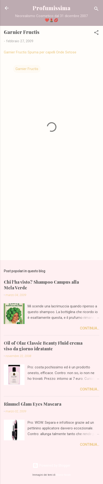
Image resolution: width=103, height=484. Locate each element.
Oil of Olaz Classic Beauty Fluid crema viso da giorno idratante (43, 346)
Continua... (89, 328)
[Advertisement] (51, 219)
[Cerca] (96, 9)
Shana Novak (63, 474)
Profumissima (51, 8)
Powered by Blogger (51, 465)
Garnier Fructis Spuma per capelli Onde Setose (40, 52)
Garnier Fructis (26, 69)
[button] (96, 33)
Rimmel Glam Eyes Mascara (32, 404)
